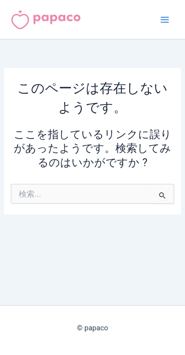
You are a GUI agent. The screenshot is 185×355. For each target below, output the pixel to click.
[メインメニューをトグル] (164, 19)
